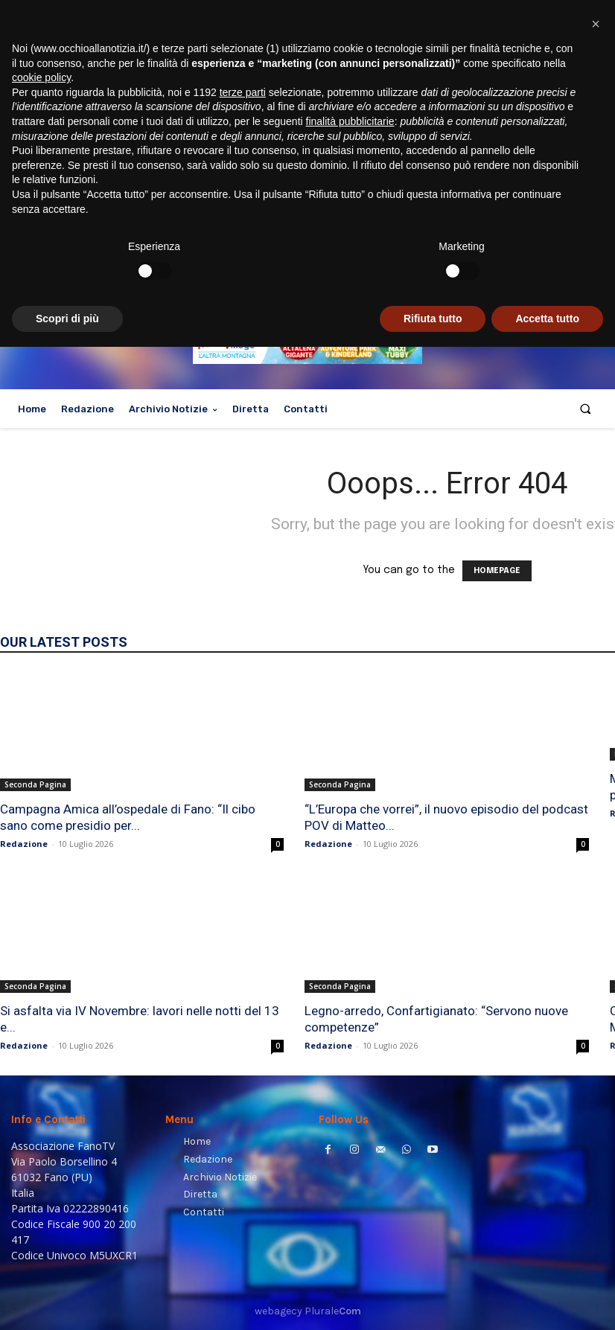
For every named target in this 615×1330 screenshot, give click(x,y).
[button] (586, 409)
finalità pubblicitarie (350, 1104)
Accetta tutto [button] (547, 1301)
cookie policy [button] (41, 1061)
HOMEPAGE (497, 570)
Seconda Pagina (35, 784)
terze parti (243, 1075)
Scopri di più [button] (67, 1301)
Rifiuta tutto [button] (433, 1301)
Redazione (24, 843)
